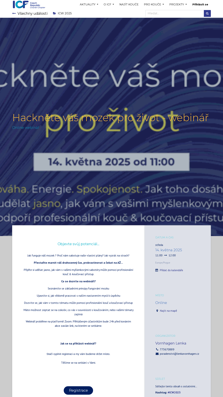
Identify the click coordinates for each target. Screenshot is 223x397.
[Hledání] (207, 13)
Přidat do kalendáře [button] (171, 270)
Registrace (78, 390)
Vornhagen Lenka (170, 343)
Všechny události (30, 13)
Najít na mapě (168, 310)
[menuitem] (129, 4)
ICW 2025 (62, 13)
